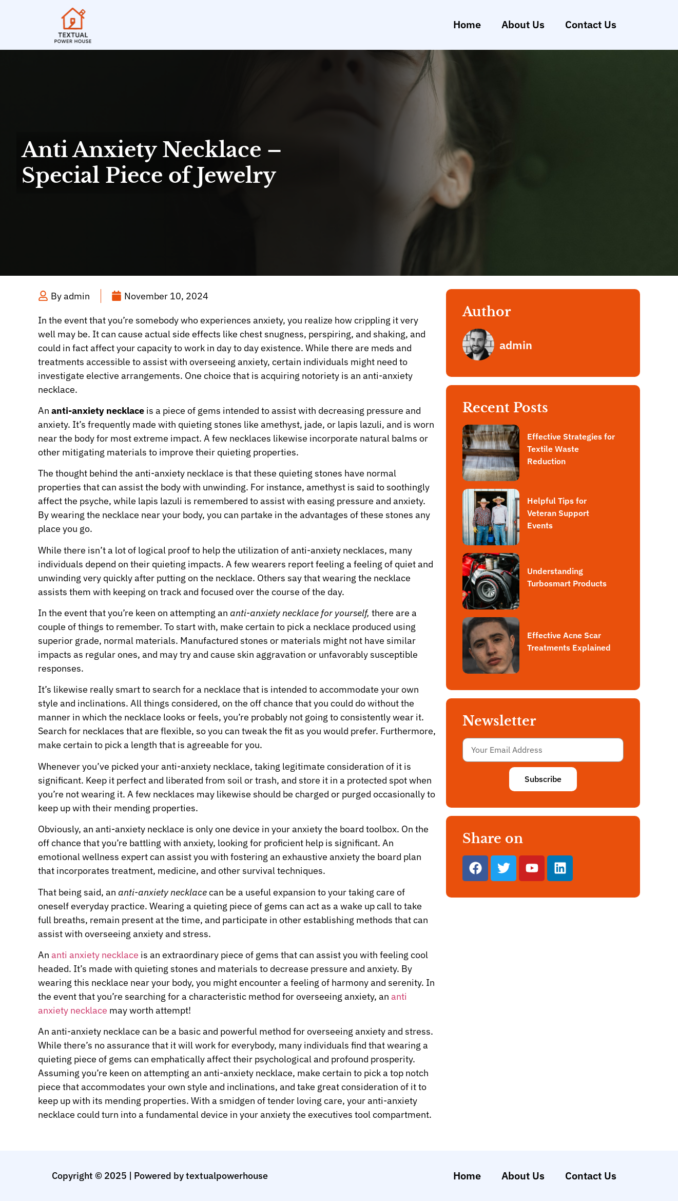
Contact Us (590, 24)
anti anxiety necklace (95, 955)
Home (467, 24)
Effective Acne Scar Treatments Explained (569, 641)
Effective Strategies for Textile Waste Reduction (571, 448)
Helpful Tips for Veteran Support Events (558, 512)
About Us (523, 24)
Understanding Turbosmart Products (567, 577)
